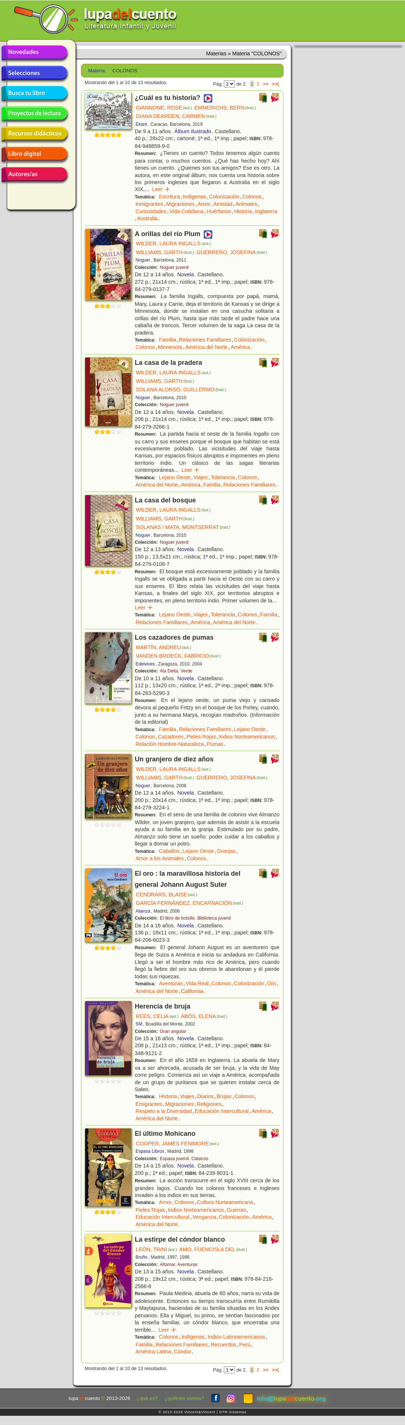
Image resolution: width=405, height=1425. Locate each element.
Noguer (142, 260)
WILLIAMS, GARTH (165, 252)
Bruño (141, 1257)
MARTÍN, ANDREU (163, 647)
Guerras (236, 1210)
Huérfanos (219, 211)
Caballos (169, 851)
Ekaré (141, 124)
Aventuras (171, 983)
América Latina (153, 1352)
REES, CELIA (157, 1016)
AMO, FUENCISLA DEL (213, 1249)
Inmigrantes (149, 204)
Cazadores (171, 737)
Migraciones (180, 204)
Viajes (200, 477)
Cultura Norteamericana (225, 1202)
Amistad (222, 204)
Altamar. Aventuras (178, 1264)
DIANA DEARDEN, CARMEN (176, 116)
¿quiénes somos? (184, 1398)
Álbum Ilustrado (193, 131)
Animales (246, 204)
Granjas (226, 851)
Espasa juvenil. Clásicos (184, 1158)
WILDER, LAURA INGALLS (173, 243)
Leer (161, 189)
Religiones (209, 1104)
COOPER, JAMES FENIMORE (177, 1143)
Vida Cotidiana (186, 211)
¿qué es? (147, 1398)
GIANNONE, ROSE (164, 108)
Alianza (142, 911)
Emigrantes (148, 1104)
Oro (271, 983)
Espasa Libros (149, 1151)
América (240, 347)
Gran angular (173, 1031)
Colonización (224, 197)
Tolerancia (223, 477)
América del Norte (206, 347)
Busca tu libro (34, 93)
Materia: (97, 70)
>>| (275, 84)
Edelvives (145, 664)
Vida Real (197, 983)
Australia (147, 218)
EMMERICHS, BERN (225, 108)
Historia (243, 211)
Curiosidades (150, 211)
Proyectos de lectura (34, 113)
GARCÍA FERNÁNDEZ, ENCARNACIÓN (189, 903)
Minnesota (170, 347)
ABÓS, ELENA (204, 1016)
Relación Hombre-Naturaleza (169, 744)
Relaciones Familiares (205, 340)
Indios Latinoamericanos (236, 1337)
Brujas (224, 1096)
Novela (185, 274)
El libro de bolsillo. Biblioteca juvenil (195, 918)
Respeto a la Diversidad (163, 1111)
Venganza (204, 1217)
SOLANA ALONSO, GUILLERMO (181, 389)
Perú (244, 1345)
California (192, 991)
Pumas (215, 744)
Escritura (169, 197)
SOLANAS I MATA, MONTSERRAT (183, 527)
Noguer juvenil (174, 267)
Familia (167, 340)
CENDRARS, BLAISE (166, 894)
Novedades (34, 52)
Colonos (252, 197)
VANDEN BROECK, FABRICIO (178, 656)
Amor (204, 204)
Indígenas (194, 197)
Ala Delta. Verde (176, 671)
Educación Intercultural (222, 1111)
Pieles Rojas (201, 737)
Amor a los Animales (159, 858)
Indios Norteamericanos (247, 737)
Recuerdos (223, 1345)
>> (265, 84)
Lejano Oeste (175, 477)
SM (138, 1024)
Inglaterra (266, 211)
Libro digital (34, 154)
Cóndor (182, 1352)
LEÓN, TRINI (156, 1249)
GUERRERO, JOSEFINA (231, 252)
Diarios (205, 1096)
